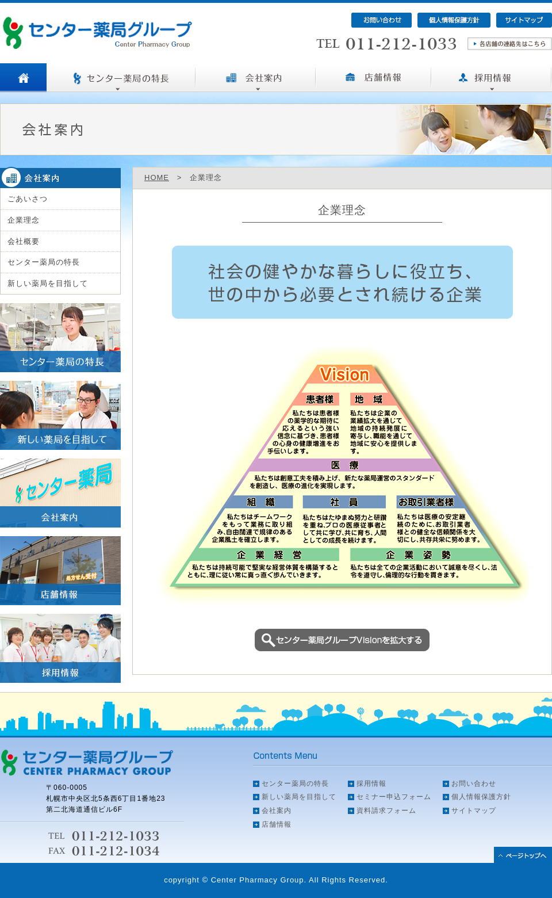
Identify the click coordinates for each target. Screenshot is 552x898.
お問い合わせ (473, 783)
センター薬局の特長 (43, 262)
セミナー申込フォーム (393, 797)
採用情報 (371, 783)
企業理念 (23, 220)
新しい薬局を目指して (47, 283)
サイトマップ (473, 811)
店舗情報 (277, 824)
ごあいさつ (27, 198)
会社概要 (23, 241)
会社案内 (277, 811)
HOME (156, 177)
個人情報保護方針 (481, 797)
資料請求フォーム (386, 811)
